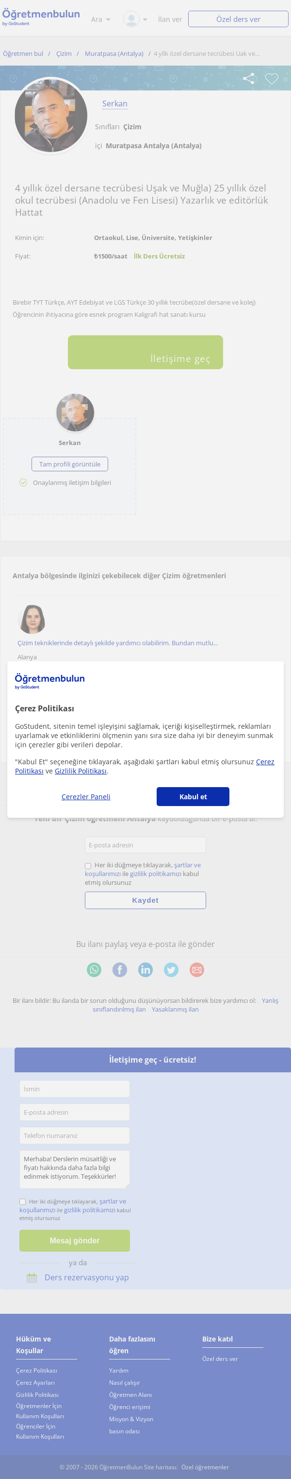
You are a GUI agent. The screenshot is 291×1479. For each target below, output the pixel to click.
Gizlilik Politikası (81, 770)
